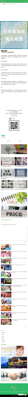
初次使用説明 (3, 332)
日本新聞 (5, 50)
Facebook (14, 389)
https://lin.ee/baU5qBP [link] (14, 116)
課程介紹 (3, 334)
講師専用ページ (12, 392)
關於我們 (2, 391)
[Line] (25, 394)
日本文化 (2, 50)
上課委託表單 (3, 341)
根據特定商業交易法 (23, 391)
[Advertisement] (14, 14)
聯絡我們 (16, 392)
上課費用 (3, 336)
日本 (2, 137)
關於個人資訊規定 (18, 391)
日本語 (4, 137)
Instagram (13, 389)
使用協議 (14, 391)
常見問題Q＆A (10, 391)
